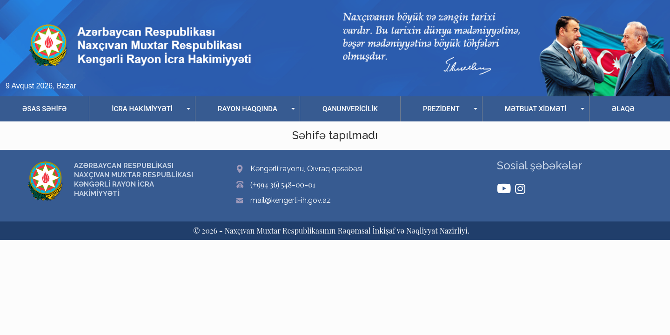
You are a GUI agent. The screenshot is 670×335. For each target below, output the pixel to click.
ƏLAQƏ (623, 109)
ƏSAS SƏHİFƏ (44, 109)
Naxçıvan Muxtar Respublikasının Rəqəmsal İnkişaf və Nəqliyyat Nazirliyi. (347, 230)
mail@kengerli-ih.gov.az (290, 200)
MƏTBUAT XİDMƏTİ (536, 109)
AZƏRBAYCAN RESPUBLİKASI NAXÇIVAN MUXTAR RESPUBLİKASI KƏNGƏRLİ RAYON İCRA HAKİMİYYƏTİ (133, 179)
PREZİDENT (441, 109)
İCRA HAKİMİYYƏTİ (142, 109)
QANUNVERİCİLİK (350, 109)
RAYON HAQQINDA (247, 109)
